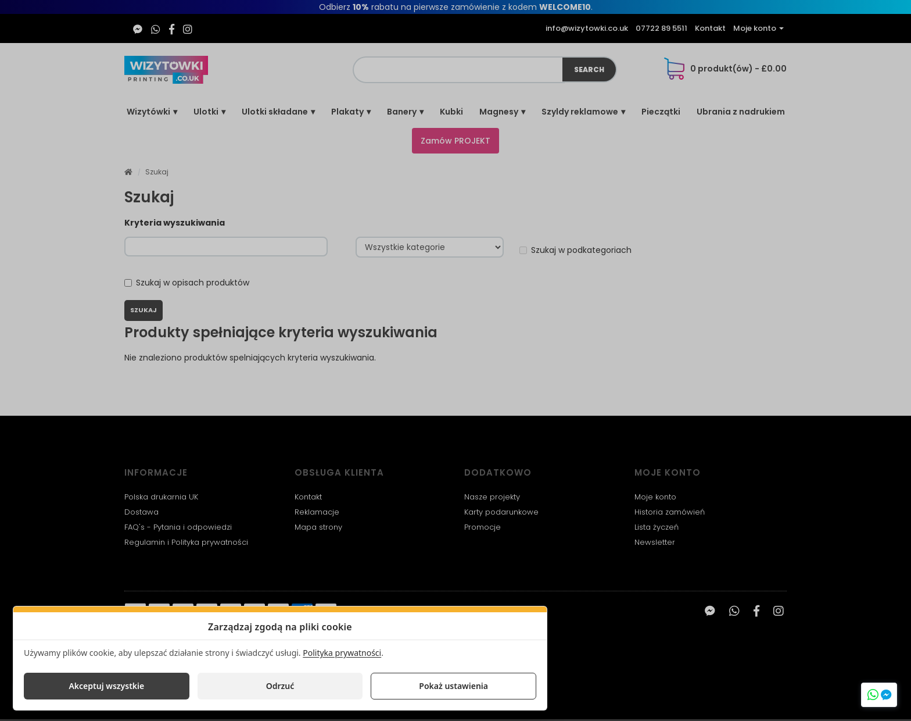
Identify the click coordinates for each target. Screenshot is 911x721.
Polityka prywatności (342, 652)
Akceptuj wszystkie (106, 685)
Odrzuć (280, 685)
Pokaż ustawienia (453, 685)
